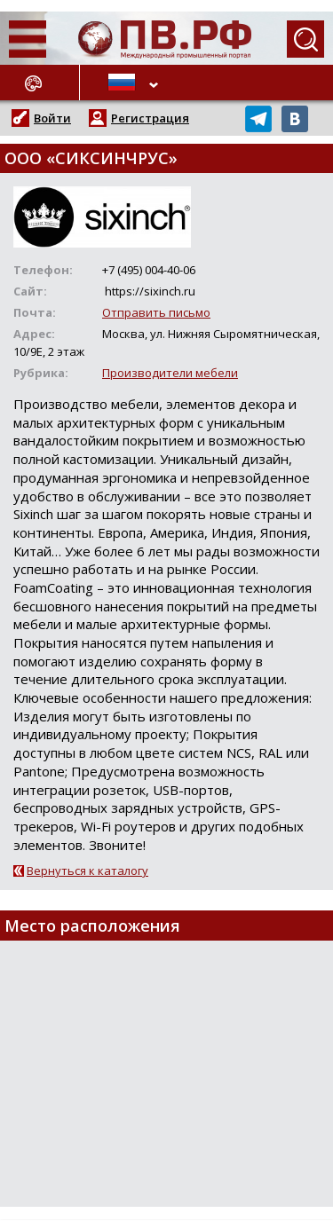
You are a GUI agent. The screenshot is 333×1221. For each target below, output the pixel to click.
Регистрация (150, 118)
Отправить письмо (156, 312)
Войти (52, 118)
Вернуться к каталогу (87, 870)
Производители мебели (170, 373)
